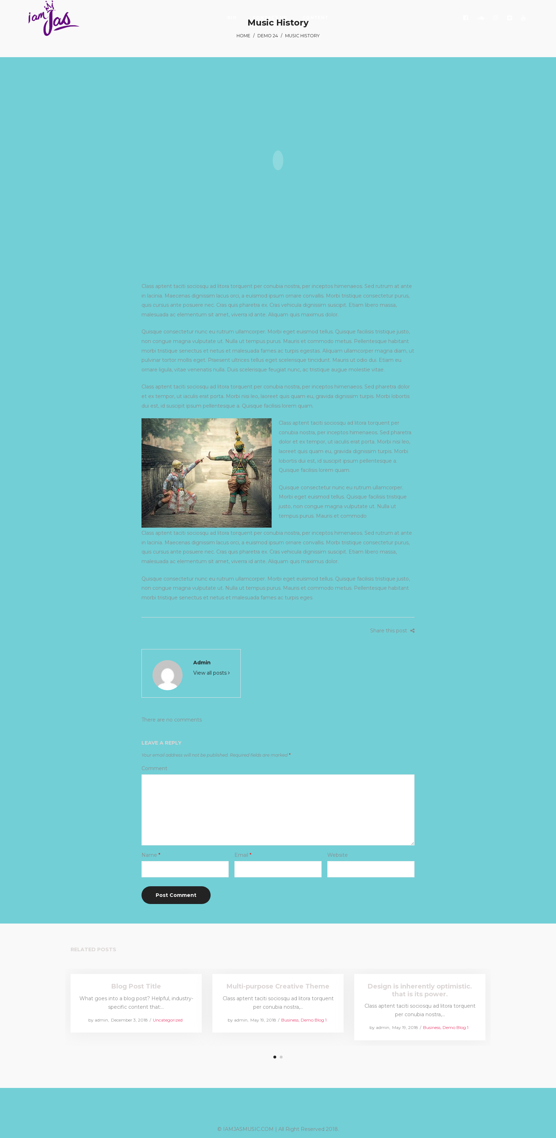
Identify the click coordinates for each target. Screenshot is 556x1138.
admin (202, 662)
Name (150, 855)
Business (290, 1019)
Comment (154, 768)
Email (242, 855)
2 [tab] (281, 1057)
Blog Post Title (136, 986)
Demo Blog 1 (314, 1019)
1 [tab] (274, 1057)
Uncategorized (167, 1019)
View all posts (211, 673)
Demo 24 (267, 35)
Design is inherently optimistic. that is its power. (420, 990)
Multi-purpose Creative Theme (278, 986)
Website (337, 855)
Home (243, 35)
